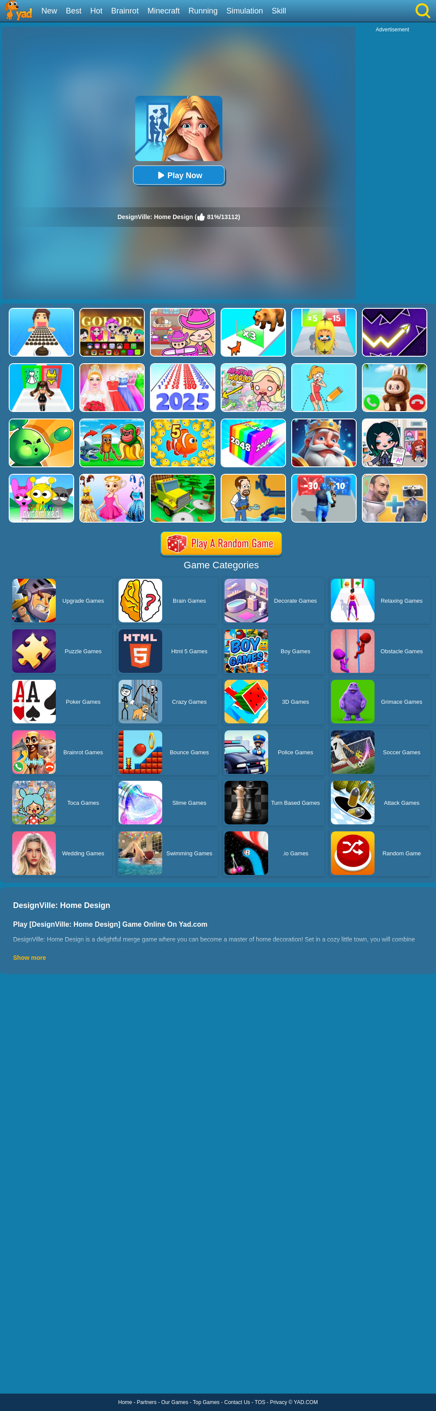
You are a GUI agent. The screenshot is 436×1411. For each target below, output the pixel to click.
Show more (29, 957)
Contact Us (237, 1402)
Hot (96, 11)
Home (125, 1402)
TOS (260, 1402)
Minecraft (163, 11)
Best (74, 11)
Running (203, 11)
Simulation (244, 11)
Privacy (278, 1402)
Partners (147, 1402)
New (49, 11)
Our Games (174, 1402)
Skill (279, 11)
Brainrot (125, 11)
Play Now (178, 175)
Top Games (206, 1402)
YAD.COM (306, 1402)
